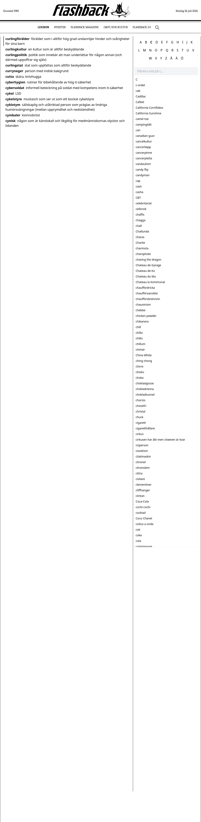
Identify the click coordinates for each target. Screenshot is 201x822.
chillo (139, 338)
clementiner (144, 484)
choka (140, 378)
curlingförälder (17, 39)
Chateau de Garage (148, 265)
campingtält (144, 124)
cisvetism (142, 451)
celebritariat (144, 203)
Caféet (140, 102)
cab (138, 91)
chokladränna (145, 389)
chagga (140, 220)
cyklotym (12, 104)
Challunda (142, 231)
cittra (139, 473)
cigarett (141, 423)
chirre (139, 366)
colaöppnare (144, 546)
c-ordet (140, 85)
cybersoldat (14, 88)
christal (140, 411)
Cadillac (141, 96)
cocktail (141, 513)
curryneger (14, 71)
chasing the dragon (148, 259)
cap (138, 181)
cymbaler (12, 115)
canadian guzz (145, 136)
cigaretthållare (145, 428)
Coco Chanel (144, 518)
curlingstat (14, 65)
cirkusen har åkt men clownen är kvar (160, 439)
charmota (142, 248)
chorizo (140, 400)
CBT (138, 198)
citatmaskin (143, 456)
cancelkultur (144, 141)
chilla (139, 333)
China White (144, 355)
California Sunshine (148, 113)
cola (138, 541)
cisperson (142, 445)
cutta (9, 76)
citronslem (143, 468)
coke (139, 535)
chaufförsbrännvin (148, 299)
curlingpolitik (16, 55)
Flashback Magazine (84, 27)
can (138, 130)
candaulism (143, 164)
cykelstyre (13, 99)
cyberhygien (15, 82)
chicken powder (146, 316)
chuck (139, 417)
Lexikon (43, 27)
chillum (140, 344)
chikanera (142, 321)
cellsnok (141, 209)
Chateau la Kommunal (150, 282)
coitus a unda (144, 524)
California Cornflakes (149, 108)
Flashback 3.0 (142, 27)
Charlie (140, 243)
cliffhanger (143, 490)
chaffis (140, 214)
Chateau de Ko (145, 271)
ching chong (144, 361)
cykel (9, 93)
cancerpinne (144, 153)
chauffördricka (145, 288)
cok (138, 529)
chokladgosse (145, 383)
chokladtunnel (145, 394)
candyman (143, 175)
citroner (141, 462)
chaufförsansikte (147, 293)
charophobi (143, 254)
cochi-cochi (143, 507)
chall (139, 226)
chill (138, 327)
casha (139, 192)
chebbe (140, 310)
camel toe (142, 119)
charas (140, 237)
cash (139, 186)
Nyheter (60, 27)
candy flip (142, 169)
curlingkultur (16, 49)
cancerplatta (144, 158)
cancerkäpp (143, 147)
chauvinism (143, 304)
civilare (140, 479)
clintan (140, 496)
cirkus (140, 434)
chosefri (141, 406)
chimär (140, 349)
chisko (140, 372)
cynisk (10, 121)
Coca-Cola (142, 501)
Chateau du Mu (146, 276)
